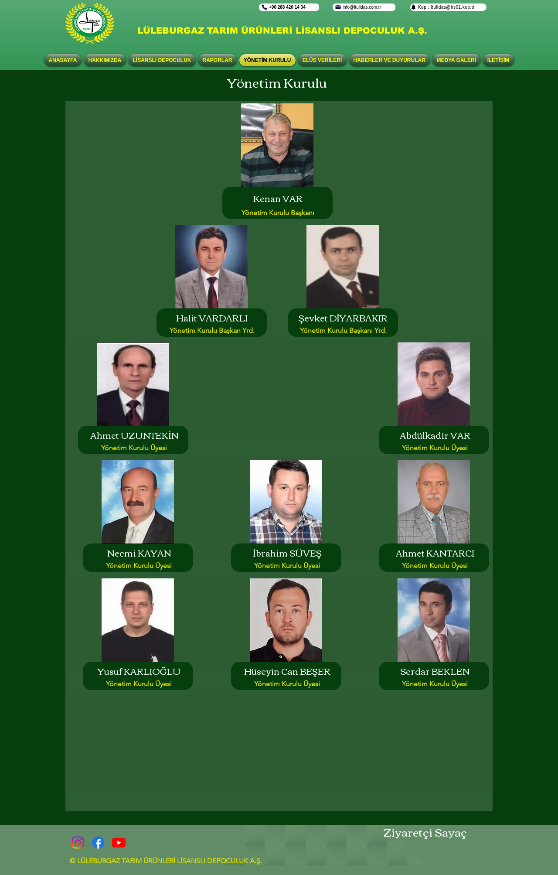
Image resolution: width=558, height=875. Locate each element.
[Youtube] (119, 842)
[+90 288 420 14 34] (289, 7)
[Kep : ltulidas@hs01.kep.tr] (448, 7)
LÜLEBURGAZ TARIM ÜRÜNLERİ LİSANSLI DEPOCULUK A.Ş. (282, 30)
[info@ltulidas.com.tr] (364, 7)
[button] (162, 60)
